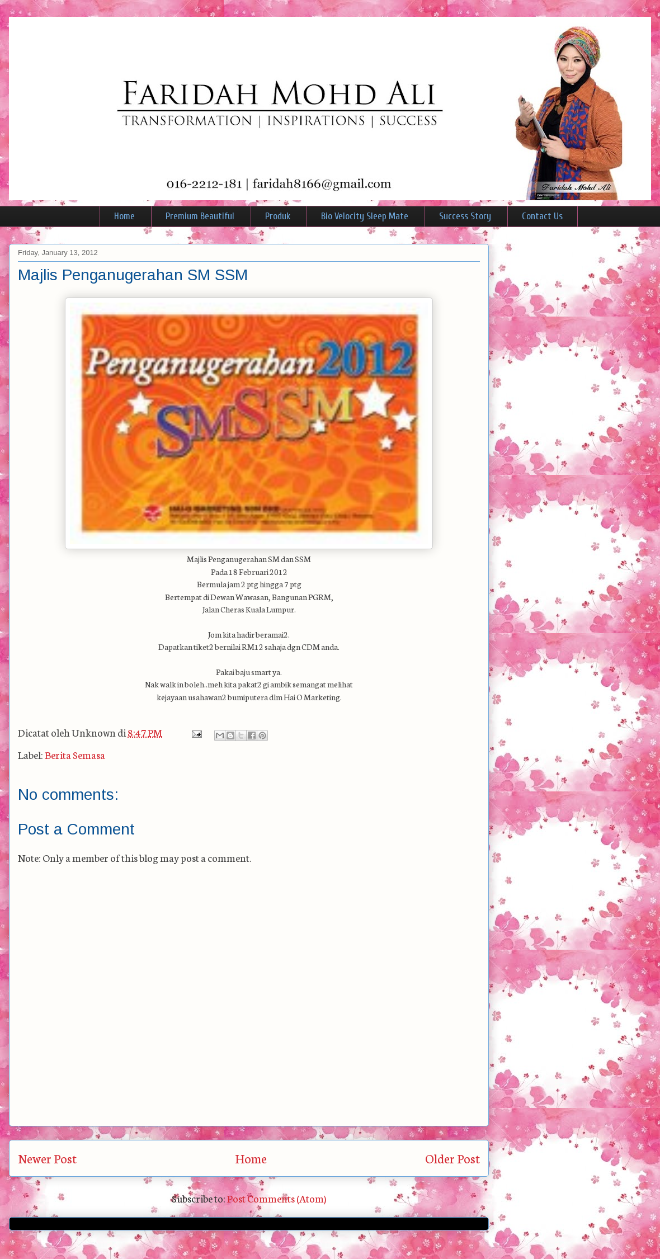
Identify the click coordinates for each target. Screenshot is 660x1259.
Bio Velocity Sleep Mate (364, 216)
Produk (277, 216)
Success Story (465, 216)
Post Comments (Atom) (276, 1198)
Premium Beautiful (200, 216)
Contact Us (542, 216)
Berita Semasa (75, 754)
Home (124, 216)
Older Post (452, 1158)
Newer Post (47, 1158)
